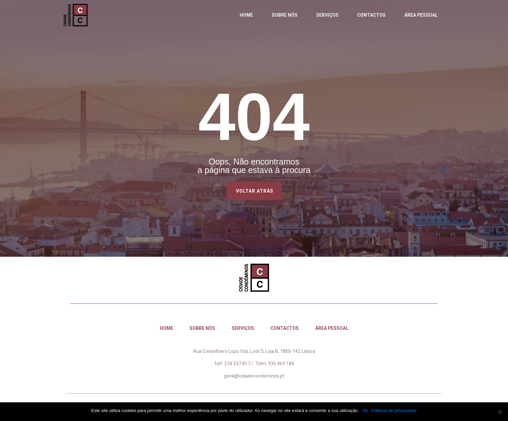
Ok (365, 410)
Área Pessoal (421, 15)
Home (246, 15)
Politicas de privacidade (394, 410)
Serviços (327, 15)
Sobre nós (284, 15)
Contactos (371, 15)
